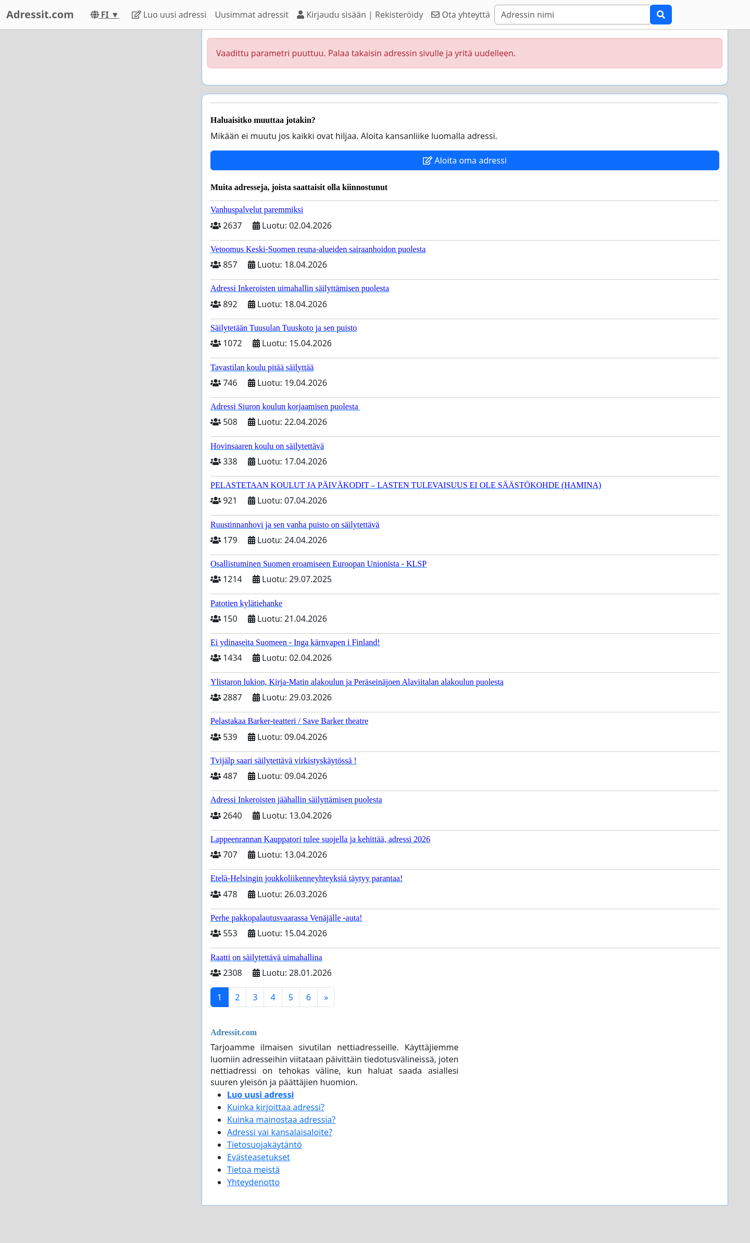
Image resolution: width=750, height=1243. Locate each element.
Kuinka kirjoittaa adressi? (275, 1107)
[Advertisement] (100, 186)
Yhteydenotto (253, 1182)
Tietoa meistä (253, 1169)
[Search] (572, 14)
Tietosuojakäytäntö (264, 1144)
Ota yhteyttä (460, 14)
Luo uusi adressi (169, 14)
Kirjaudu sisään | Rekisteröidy (360, 14)
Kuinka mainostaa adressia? (281, 1119)
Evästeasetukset (258, 1157)
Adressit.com (40, 14)
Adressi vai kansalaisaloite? (279, 1132)
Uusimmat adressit (252, 14)
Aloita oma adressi (465, 160)
